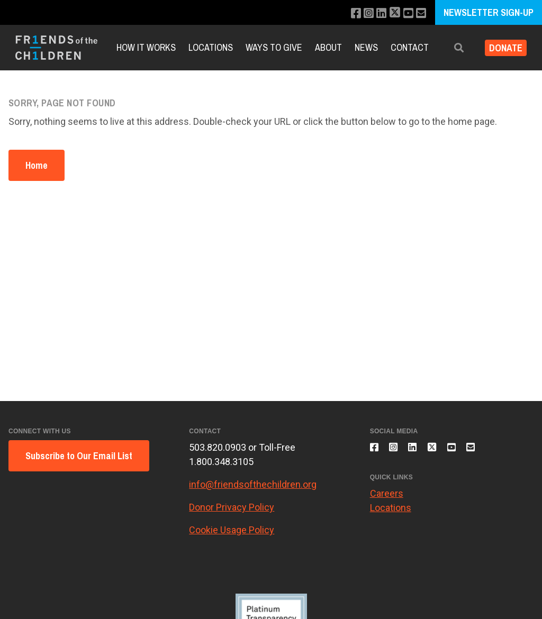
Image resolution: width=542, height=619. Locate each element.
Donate (501, 47)
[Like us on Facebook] (347, 13)
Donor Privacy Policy (231, 507)
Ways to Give (274, 47)
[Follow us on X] (390, 13)
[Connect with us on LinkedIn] (376, 13)
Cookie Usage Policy (231, 529)
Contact (410, 47)
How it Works (146, 47)
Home (36, 165)
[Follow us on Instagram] (361, 13)
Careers (386, 499)
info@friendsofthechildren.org (253, 484)
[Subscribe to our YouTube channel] (406, 13)
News (366, 47)
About (328, 47)
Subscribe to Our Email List (78, 455)
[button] (450, 48)
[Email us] (420, 13)
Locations (210, 47)
